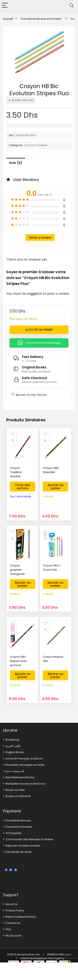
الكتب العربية (13, 746)
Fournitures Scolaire (19, 827)
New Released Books (20, 777)
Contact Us (13, 923)
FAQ (8, 929)
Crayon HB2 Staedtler (51, 470)
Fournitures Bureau (18, 820)
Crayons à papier (35, 145)
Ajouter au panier (39, 330)
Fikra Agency (56, 958)
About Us (12, 904)
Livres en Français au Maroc (24, 758)
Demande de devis (19, 852)
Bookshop (12, 740)
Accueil (8, 19)
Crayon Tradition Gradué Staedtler (16, 474)
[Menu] (5, 5)
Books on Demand (18, 796)
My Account (13, 936)
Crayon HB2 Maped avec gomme (18, 661)
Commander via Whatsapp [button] (39, 342)
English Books (15, 752)
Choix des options (22, 486)
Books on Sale (15, 790)
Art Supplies (14, 833)
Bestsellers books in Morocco (25, 784)
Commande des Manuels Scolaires (29, 839)
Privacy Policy (15, 910)
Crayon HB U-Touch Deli (52, 568)
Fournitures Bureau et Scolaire (41, 19)
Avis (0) (15, 163)
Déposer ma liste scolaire (23, 846)
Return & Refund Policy (21, 917)
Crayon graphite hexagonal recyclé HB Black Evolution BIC (20, 576)
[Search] (72, 5)
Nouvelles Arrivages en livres (25, 765)
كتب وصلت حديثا (15, 771)
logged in (35, 293)
